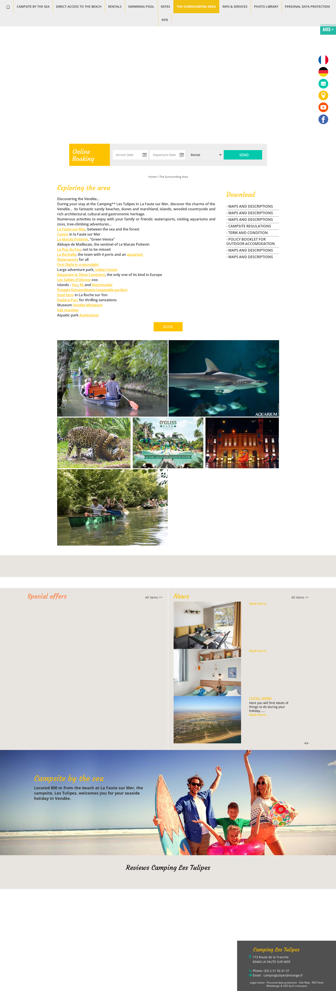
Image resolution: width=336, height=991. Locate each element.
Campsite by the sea (33, 6)
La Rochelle (66, 254)
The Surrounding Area (196, 6)
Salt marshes (68, 310)
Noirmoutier (102, 284)
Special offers (47, 596)
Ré (82, 284)
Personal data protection (307, 6)
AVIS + (328, 29)
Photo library (266, 6)
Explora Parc (67, 300)
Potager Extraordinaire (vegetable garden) (92, 289)
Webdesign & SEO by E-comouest (286, 986)
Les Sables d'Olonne (74, 279)
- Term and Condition (247, 232)
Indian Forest (106, 269)
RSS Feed (317, 982)
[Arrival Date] (130, 155)
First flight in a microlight (78, 264)
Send (244, 154)
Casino (62, 234)
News (181, 596)
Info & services (234, 6)
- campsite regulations (248, 226)
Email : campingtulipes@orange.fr (278, 975)
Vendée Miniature (87, 305)
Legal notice (257, 982)
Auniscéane (89, 315)
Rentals (115, 6)
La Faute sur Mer (71, 229)
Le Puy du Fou (69, 249)
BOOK (168, 326)
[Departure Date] (167, 155)
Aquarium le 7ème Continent (81, 274)
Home (152, 177)
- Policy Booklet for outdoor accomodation (250, 241)
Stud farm (65, 294)
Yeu (75, 284)
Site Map (304, 982)
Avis (165, 20)
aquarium (135, 254)
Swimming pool (141, 6)
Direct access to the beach (79, 6)
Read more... (258, 604)
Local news (260, 698)
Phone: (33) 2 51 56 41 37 (271, 971)
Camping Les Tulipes (276, 949)
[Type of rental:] (204, 155)
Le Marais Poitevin (72, 239)
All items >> (153, 597)
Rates (165, 6)
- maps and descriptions (249, 206)
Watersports (67, 259)
